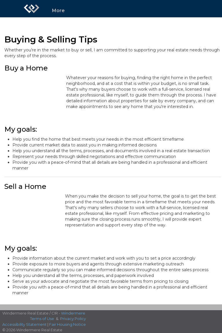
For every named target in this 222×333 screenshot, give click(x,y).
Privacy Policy (73, 318)
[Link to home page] (31, 8)
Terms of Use (42, 318)
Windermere (73, 313)
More (58, 10)
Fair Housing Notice (67, 324)
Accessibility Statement (24, 324)
